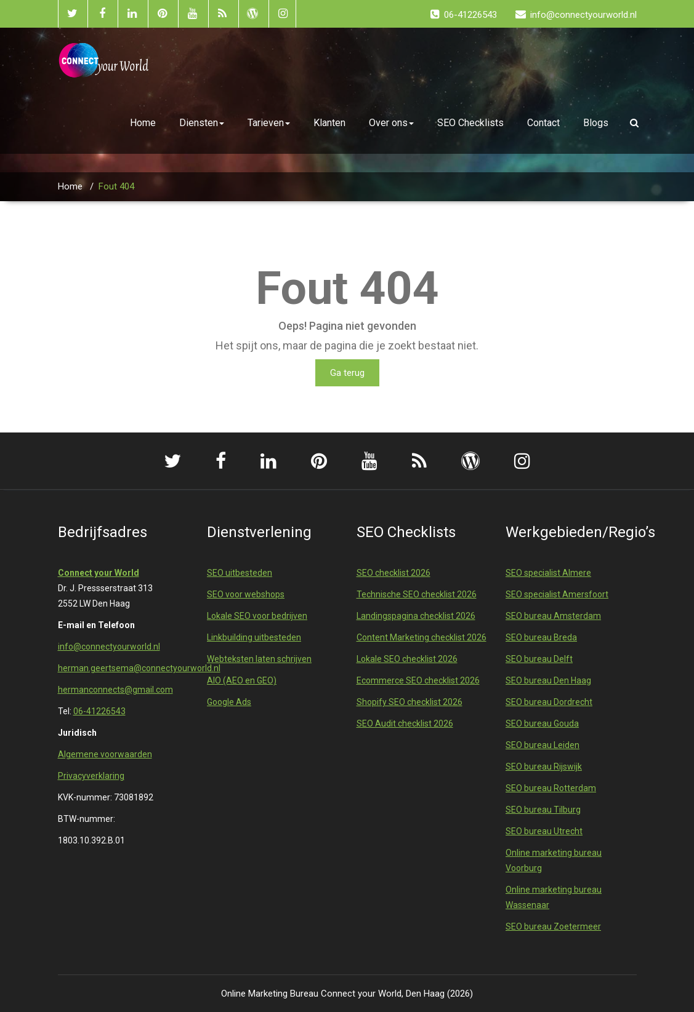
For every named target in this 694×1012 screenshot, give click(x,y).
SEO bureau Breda (541, 637)
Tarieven (269, 123)
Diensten (201, 123)
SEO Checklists (470, 123)
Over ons (391, 123)
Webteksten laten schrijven (259, 659)
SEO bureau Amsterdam (553, 616)
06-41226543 (99, 711)
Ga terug (347, 372)
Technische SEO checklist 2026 (417, 594)
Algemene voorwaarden (105, 754)
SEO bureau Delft (539, 659)
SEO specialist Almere (548, 573)
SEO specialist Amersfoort (557, 594)
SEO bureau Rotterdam (551, 788)
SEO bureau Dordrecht (549, 702)
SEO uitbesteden (239, 573)
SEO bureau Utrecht (544, 831)
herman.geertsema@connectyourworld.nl (139, 668)
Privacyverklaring (91, 776)
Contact (543, 123)
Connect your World (98, 573)
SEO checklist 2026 (393, 573)
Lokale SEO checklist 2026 (407, 659)
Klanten (329, 123)
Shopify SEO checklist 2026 (409, 702)
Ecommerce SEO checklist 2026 (418, 680)
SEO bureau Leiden (542, 745)
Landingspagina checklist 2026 (416, 616)
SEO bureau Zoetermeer (553, 926)
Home (143, 123)
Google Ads (229, 702)
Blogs (595, 123)
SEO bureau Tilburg (543, 810)
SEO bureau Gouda (542, 723)
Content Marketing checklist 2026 (421, 637)
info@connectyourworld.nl (109, 646)
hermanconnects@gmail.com (115, 690)
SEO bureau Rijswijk (544, 766)
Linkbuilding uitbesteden (254, 637)
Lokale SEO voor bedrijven (257, 616)
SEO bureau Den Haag (548, 680)
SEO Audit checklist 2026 (405, 723)
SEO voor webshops (245, 594)
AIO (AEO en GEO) (241, 680)
